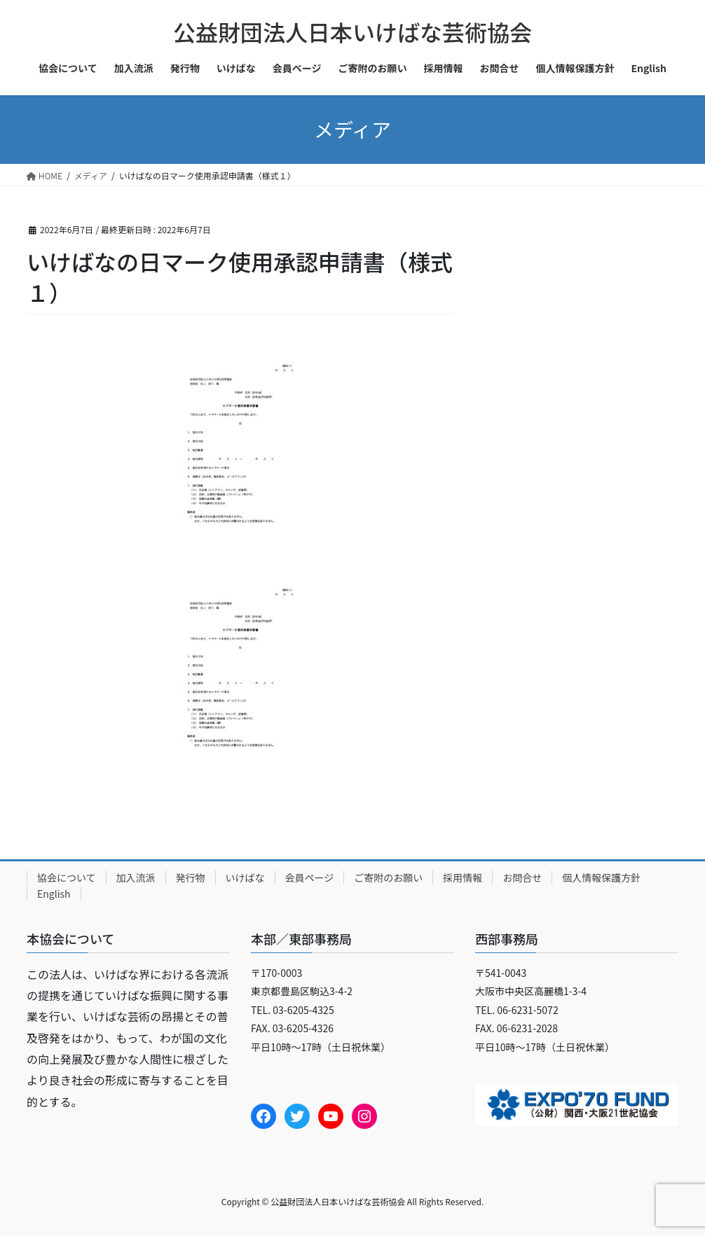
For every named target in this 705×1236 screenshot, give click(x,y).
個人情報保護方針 (601, 877)
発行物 (190, 877)
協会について (66, 877)
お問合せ (522, 877)
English (54, 894)
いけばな (245, 877)
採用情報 (462, 877)
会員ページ (309, 877)
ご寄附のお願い (388, 877)
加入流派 (136, 877)
